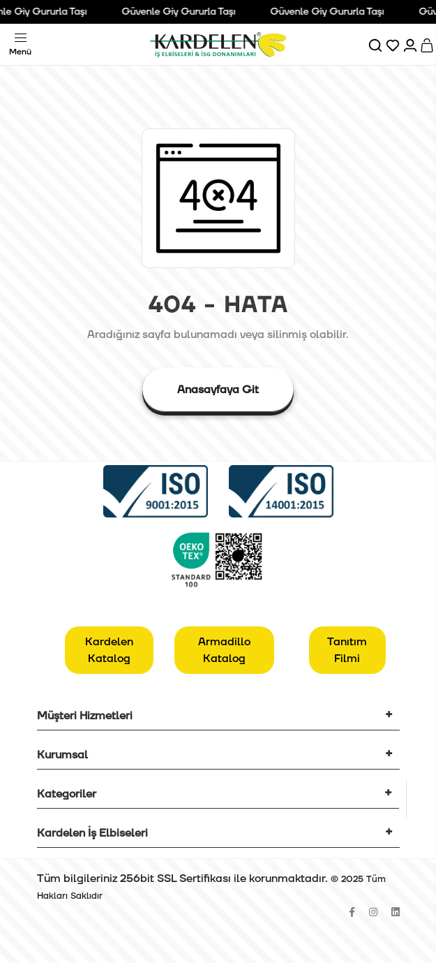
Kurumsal (62, 755)
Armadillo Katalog (224, 650)
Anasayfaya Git (218, 390)
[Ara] (376, 44)
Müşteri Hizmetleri (85, 716)
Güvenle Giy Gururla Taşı (182, 12)
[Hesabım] (411, 44)
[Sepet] (428, 44)
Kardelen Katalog (109, 650)
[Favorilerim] (394, 44)
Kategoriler (66, 794)
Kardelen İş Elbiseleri (92, 833)
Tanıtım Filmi (347, 650)
